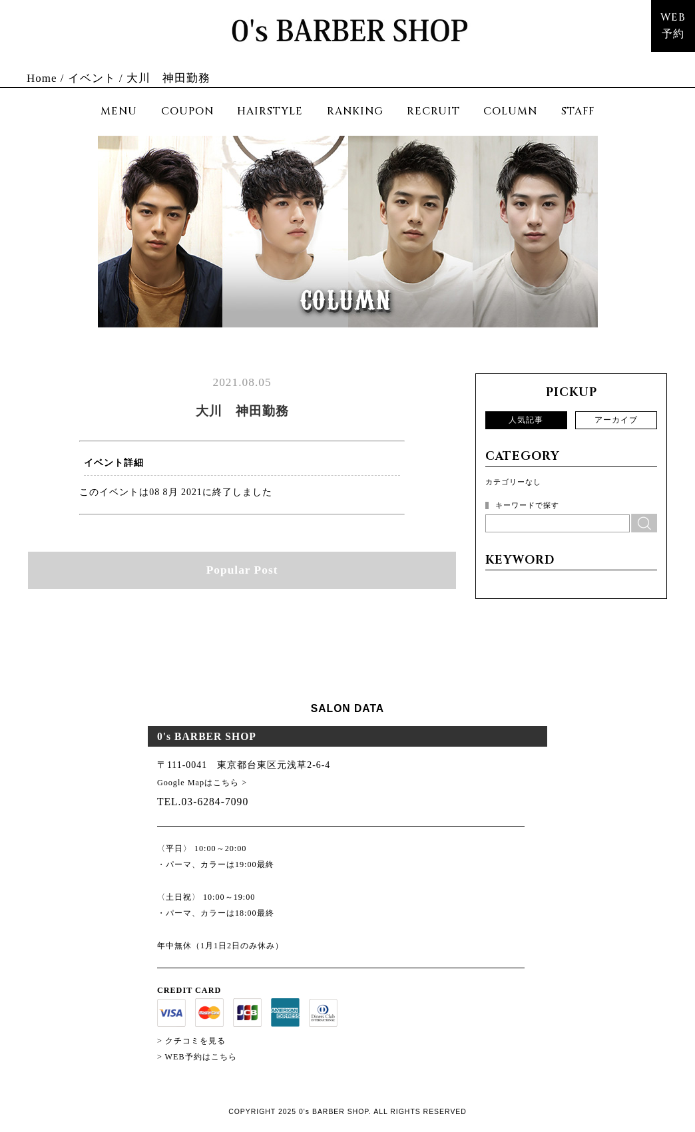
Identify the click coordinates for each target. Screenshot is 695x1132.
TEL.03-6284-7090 (202, 801)
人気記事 (526, 420)
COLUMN (510, 111)
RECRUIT (433, 111)
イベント (92, 78)
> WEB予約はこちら (197, 1056)
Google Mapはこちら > (202, 782)
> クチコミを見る (191, 1040)
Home (42, 78)
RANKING (355, 111)
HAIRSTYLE (270, 111)
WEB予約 (673, 26)
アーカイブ (616, 420)
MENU (119, 111)
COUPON (187, 111)
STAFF (577, 111)
